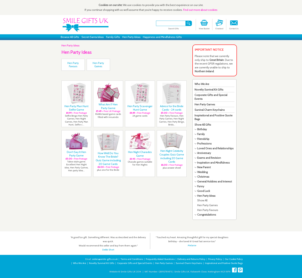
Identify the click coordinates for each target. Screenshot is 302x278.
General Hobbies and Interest (214, 181)
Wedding (202, 172)
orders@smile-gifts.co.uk (104, 259)
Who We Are (202, 84)
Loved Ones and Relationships (215, 148)
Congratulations (206, 214)
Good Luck (203, 191)
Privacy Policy (215, 259)
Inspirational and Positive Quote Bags (224, 263)
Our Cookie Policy (234, 259)
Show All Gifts (203, 124)
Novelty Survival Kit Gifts (209, 89)
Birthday (202, 129)
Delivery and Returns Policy (191, 259)
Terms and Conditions (131, 259)
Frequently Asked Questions (160, 259)
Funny (200, 186)
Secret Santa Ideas (92, 37)
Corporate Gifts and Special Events (134, 263)
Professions (204, 143)
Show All (202, 200)
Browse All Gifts (70, 37)
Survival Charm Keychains (210, 110)
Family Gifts (113, 37)
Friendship (203, 139)
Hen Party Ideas (131, 37)
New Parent (204, 167)
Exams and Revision (209, 158)
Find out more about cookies (200, 10)
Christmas (203, 176)
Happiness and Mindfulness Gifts (162, 37)
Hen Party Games (205, 104)
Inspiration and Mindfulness (213, 162)
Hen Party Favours (207, 210)
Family (201, 134)
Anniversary (204, 153)
